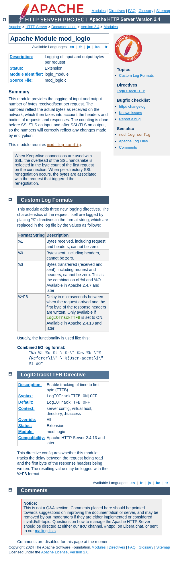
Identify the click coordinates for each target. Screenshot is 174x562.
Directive (75, 375)
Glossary (145, 11)
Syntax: (25, 396)
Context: (26, 408)
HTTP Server (36, 27)
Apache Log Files (133, 141)
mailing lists (45, 530)
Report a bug (129, 119)
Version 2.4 (90, 27)
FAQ (132, 11)
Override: (27, 419)
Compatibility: (31, 437)
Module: (26, 431)
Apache (15, 27)
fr (80, 47)
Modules (98, 11)
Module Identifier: (26, 74)
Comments (128, 147)
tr (106, 47)
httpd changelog (132, 106)
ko (97, 47)
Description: (21, 56)
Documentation (63, 27)
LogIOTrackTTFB (131, 91)
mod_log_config (64, 145)
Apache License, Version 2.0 (64, 552)
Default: (25, 402)
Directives (117, 11)
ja (88, 47)
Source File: (21, 80)
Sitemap (163, 11)
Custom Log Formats (136, 75)
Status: (16, 68)
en (72, 47)
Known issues (130, 113)
